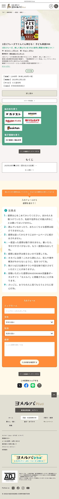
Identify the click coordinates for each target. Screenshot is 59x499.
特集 (10, 425)
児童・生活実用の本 (29, 418)
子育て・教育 (48, 418)
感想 (6, 339)
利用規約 (4, 449)
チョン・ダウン (28, 51)
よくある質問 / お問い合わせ (11, 441)
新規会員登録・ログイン (29, 410)
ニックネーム (10, 305)
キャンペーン (48, 422)
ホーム (11, 418)
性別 (6, 328)
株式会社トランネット (17, 54)
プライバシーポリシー (8, 447)
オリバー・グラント (12, 51)
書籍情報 (9, 12)
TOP (3, 12)
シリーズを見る (28, 100)
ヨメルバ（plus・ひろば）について (13, 435)
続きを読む (6, 66)
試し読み (29, 93)
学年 (6, 316)
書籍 (21, 12)
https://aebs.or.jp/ (25, 479)
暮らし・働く (10, 422)
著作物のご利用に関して (9, 444)
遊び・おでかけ (29, 422)
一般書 (16, 12)
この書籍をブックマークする (30, 151)
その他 (30, 71)
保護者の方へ (6, 438)
